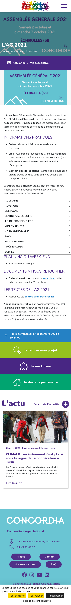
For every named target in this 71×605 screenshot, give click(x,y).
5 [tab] (45, 498)
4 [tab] (40, 498)
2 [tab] (30, 498)
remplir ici (49, 278)
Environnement (30, 448)
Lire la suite (14, 484)
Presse (21, 557)
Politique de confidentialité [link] (36, 601)
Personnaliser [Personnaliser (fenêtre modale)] (55, 595)
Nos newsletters (25, 565)
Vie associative (39, 63)
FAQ (53, 565)
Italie (52, 448)
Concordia (7, 51)
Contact (49, 557)
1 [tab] (26, 498)
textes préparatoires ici (39, 296)
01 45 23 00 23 (26, 548)
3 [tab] (35, 498)
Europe (44, 448)
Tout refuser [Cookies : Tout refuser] (36, 595)
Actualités (19, 63)
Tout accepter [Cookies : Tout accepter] (17, 595)
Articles (20, 51)
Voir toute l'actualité (47, 405)
